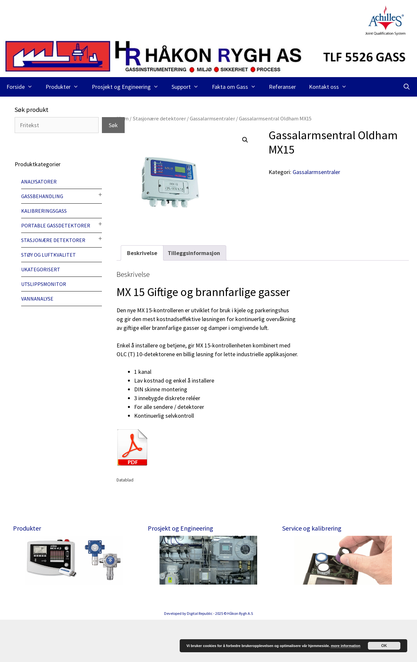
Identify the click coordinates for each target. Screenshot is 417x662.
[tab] (142, 253)
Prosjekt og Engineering (128, 87)
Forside (23, 87)
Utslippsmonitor (43, 284)
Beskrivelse (142, 253)
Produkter (65, 87)
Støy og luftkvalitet (48, 254)
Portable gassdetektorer (55, 225)
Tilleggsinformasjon (194, 253)
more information (345, 646)
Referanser (282, 86)
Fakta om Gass (237, 87)
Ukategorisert (40, 269)
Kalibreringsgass (44, 211)
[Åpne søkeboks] (406, 87)
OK (384, 645)
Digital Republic (200, 655)
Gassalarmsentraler (212, 118)
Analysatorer (39, 181)
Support (188, 87)
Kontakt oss (331, 87)
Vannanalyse (37, 298)
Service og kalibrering (311, 528)
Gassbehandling (42, 196)
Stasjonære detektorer (159, 118)
